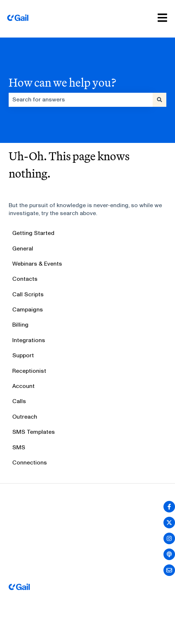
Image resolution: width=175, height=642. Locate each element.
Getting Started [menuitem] (33, 233)
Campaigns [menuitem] (27, 309)
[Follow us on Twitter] (169, 522)
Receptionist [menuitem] (29, 370)
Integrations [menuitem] (28, 340)
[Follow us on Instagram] (169, 538)
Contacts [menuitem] (25, 278)
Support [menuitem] (23, 355)
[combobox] (81, 99)
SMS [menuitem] (18, 447)
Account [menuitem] (23, 386)
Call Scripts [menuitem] (28, 294)
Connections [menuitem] (29, 462)
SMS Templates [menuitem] (33, 431)
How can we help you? (62, 82)
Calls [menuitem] (19, 401)
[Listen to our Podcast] (169, 554)
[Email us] (169, 570)
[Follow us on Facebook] (169, 506)
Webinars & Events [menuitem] (37, 263)
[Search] (159, 99)
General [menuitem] (22, 248)
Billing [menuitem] (20, 324)
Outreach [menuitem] (24, 416)
